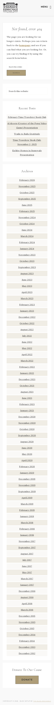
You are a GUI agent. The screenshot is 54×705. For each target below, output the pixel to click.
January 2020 (27, 472)
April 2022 (27, 354)
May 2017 (27, 572)
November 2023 (27, 254)
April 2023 (27, 292)
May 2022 (27, 348)
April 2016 (27, 603)
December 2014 (27, 634)
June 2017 (27, 566)
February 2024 (27, 242)
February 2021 (27, 404)
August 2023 (27, 273)
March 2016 (27, 609)
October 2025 (27, 192)
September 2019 (27, 491)
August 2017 (27, 553)
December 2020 (27, 416)
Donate (27, 680)
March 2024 (27, 236)
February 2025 (27, 211)
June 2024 (27, 230)
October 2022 (27, 323)
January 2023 (27, 311)
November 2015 (27, 622)
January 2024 (27, 248)
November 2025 (27, 186)
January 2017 (27, 585)
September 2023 (27, 267)
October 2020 (27, 429)
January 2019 (27, 516)
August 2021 (27, 391)
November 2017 (27, 541)
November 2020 (27, 423)
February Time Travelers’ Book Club (27, 117)
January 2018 (27, 535)
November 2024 (27, 217)
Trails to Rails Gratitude (27, 133)
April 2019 (27, 497)
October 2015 (27, 628)
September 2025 (27, 198)
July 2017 (27, 560)
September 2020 (27, 435)
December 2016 (27, 591)
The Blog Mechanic (42, 701)
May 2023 (27, 286)
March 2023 (27, 298)
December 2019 (27, 479)
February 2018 (27, 528)
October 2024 (27, 223)
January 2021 (27, 410)
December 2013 (27, 647)
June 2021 (27, 398)
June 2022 (27, 342)
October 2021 (27, 385)
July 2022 (27, 335)
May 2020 (27, 454)
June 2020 (27, 448)
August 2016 (27, 597)
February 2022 (27, 367)
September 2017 (27, 547)
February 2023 (27, 304)
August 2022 (27, 329)
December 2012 (27, 653)
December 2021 (27, 379)
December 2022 (27, 317)
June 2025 (27, 205)
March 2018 (27, 522)
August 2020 (27, 441)
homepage (24, 45)
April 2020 (27, 460)
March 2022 (27, 360)
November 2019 (27, 485)
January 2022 (27, 373)
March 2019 (27, 504)
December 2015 (27, 616)
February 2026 (27, 180)
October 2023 (27, 261)
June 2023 (27, 279)
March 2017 (27, 578)
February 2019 (27, 510)
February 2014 (27, 641)
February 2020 (27, 466)
